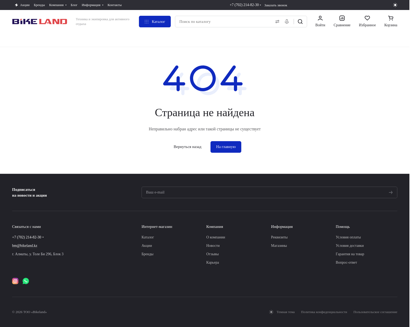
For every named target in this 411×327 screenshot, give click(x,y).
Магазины (279, 246)
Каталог (148, 237)
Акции (147, 246)
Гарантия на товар (350, 254)
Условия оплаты (348, 237)
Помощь (343, 226)
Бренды (147, 254)
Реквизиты (279, 237)
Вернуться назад (187, 147)
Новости (213, 246)
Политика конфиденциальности (324, 312)
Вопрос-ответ (346, 262)
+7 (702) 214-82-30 (244, 5)
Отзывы (212, 254)
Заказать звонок (275, 5)
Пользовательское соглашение (375, 312)
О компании (215, 237)
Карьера (212, 262)
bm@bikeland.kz (24, 246)
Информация (282, 226)
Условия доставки (350, 246)
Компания (214, 226)
